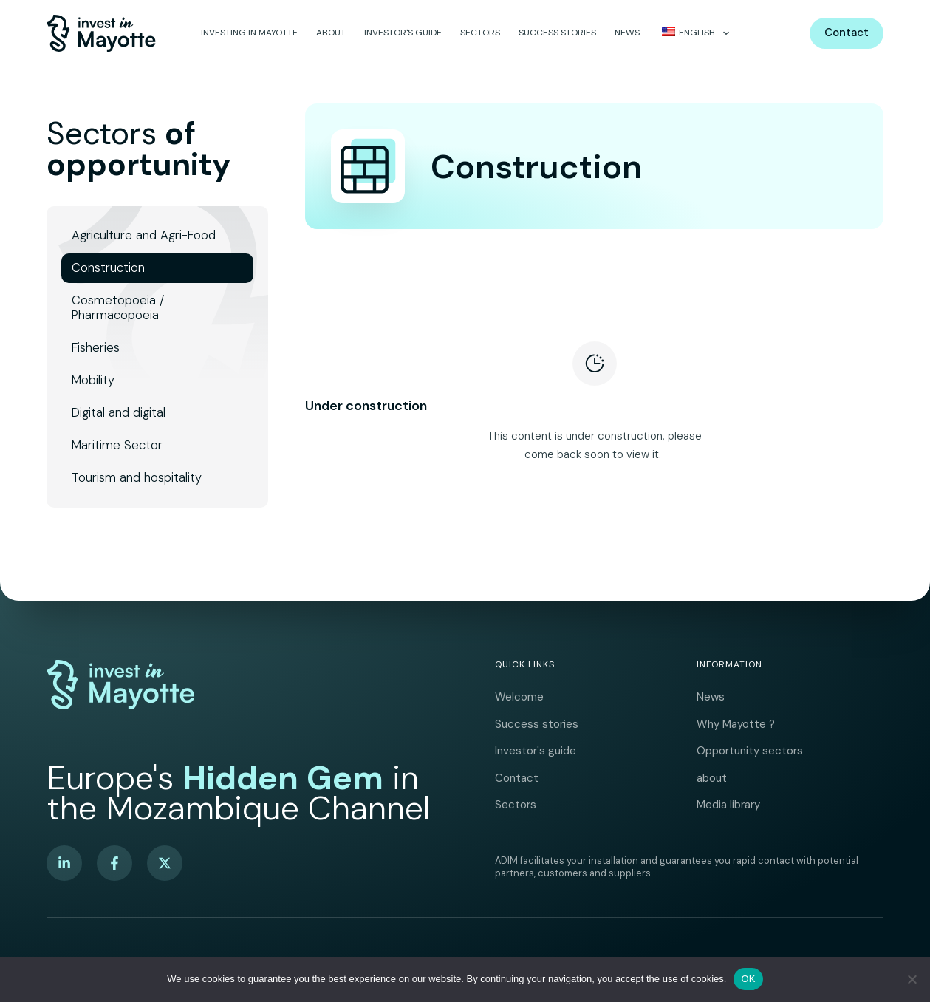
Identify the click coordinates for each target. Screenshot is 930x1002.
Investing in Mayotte (249, 32)
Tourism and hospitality (137, 477)
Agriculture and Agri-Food (144, 235)
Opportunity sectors (750, 744)
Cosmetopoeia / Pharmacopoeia (118, 308)
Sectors (480, 32)
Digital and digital (118, 412)
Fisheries (96, 347)
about (331, 32)
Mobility (93, 380)
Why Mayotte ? (736, 714)
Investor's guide (403, 32)
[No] (911, 979)
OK (748, 978)
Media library (728, 803)
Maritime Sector (117, 445)
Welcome (519, 685)
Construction (108, 268)
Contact (846, 32)
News (627, 32)
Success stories (557, 32)
